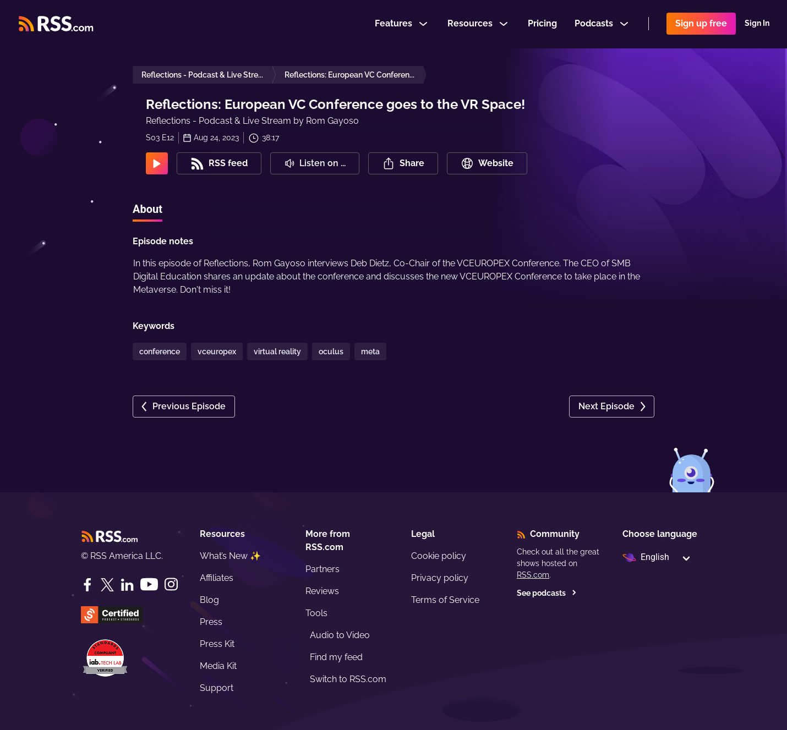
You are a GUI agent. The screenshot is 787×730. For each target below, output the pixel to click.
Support (216, 688)
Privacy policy (439, 578)
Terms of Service (445, 600)
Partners (322, 569)
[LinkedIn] (127, 584)
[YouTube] (149, 584)
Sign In (757, 24)
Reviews (322, 591)
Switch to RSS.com (348, 679)
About (147, 209)
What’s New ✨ (230, 556)
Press (211, 622)
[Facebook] (87, 584)
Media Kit (218, 666)
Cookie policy (438, 556)
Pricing (542, 24)
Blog (209, 600)
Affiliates (216, 578)
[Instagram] (171, 584)
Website (487, 163)
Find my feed (336, 657)
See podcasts (547, 593)
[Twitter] (107, 584)
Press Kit (217, 644)
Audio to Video (340, 635)
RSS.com (533, 574)
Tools (316, 613)
